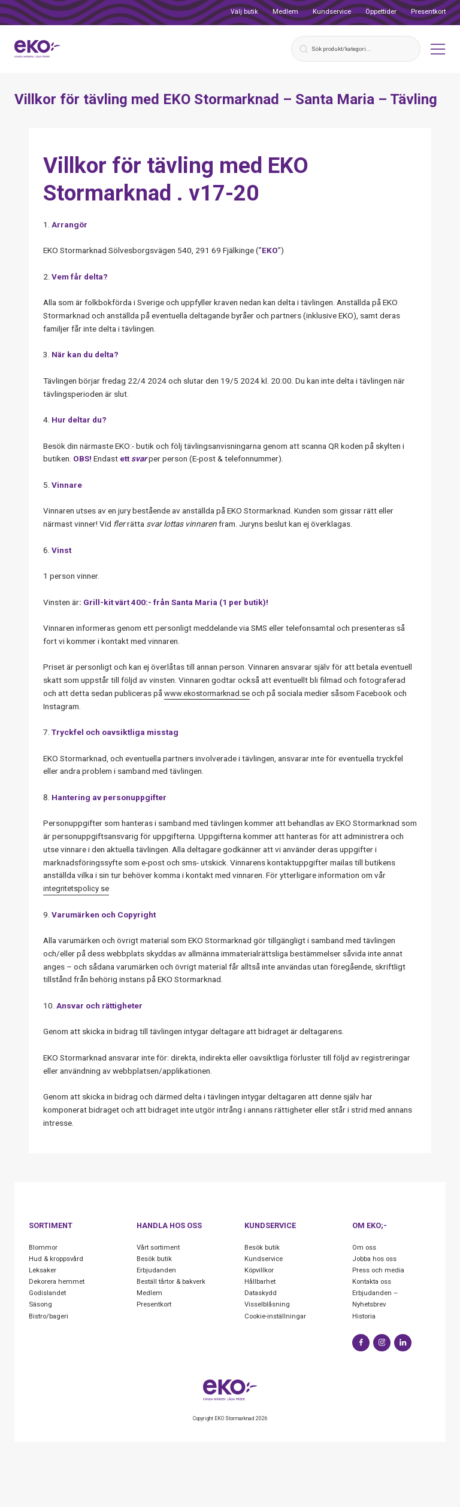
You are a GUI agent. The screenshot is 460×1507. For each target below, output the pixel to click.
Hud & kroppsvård (57, 1260)
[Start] (40, 49)
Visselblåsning (268, 1306)
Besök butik (156, 1260)
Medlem (285, 12)
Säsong (41, 1306)
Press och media (380, 1271)
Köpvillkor (260, 1271)
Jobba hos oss (376, 1260)
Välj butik (244, 12)
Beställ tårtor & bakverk (175, 1282)
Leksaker (44, 1271)
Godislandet (49, 1294)
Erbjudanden (157, 1271)
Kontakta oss (374, 1282)
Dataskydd (262, 1294)
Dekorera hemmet (59, 1282)
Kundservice (332, 12)
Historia (365, 1317)
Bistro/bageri (50, 1317)
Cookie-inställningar (277, 1317)
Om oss (365, 1248)
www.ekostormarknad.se (208, 694)
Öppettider (381, 12)
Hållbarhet (261, 1282)
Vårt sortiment (160, 1248)
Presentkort (428, 12)
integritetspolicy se (77, 889)
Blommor (44, 1248)
